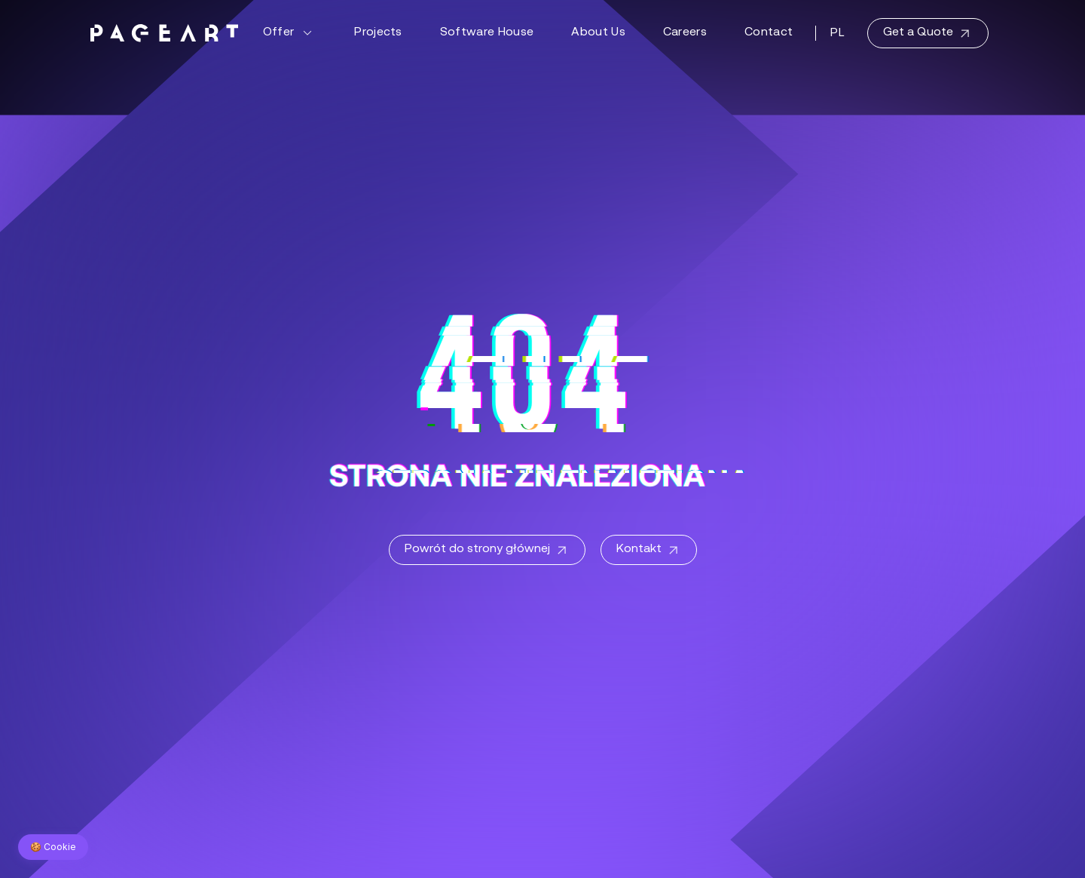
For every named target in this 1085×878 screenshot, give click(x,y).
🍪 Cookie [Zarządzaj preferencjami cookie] (53, 846)
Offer (290, 33)
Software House (486, 32)
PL (837, 33)
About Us (598, 32)
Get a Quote (928, 33)
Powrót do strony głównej (487, 550)
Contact (768, 32)
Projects (378, 32)
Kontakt (648, 550)
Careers (685, 32)
